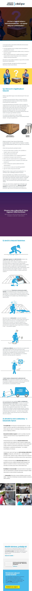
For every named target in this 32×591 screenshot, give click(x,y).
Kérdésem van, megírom (12, 587)
